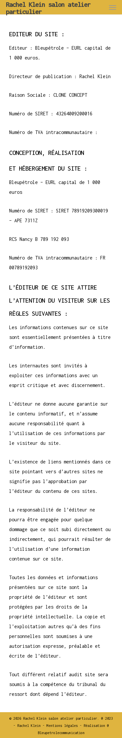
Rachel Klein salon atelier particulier (48, 8)
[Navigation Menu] (112, 7)
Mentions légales (62, 726)
